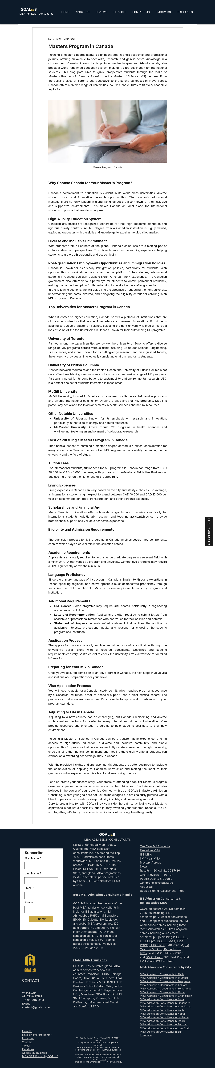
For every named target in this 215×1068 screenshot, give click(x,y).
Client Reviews (149, 874)
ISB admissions (95, 911)
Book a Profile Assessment (158, 890)
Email (28, 888)
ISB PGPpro (148, 941)
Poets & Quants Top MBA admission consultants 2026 (94, 848)
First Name (31, 858)
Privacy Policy (115, 1062)
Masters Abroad (150, 862)
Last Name (31, 873)
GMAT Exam (154, 957)
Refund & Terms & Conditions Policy (91, 1062)
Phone (28, 902)
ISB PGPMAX (166, 941)
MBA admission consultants (95, 857)
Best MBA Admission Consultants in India (102, 895)
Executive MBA (150, 850)
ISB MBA (146, 854)
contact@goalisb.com (36, 1007)
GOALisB (90, 1038)
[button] (163, 12)
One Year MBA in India (155, 846)
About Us (146, 886)
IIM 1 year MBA (150, 858)
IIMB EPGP (157, 945)
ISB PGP (88, 865)
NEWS (103, 1059)
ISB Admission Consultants (159, 898)
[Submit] (41, 919)
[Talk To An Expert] (209, 531)
